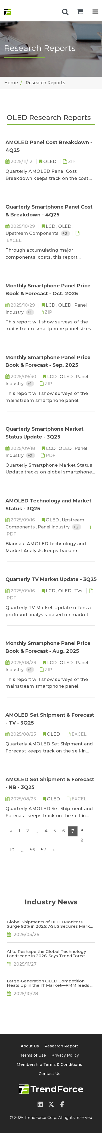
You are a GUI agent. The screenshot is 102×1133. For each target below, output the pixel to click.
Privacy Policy (65, 1055)
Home (11, 82)
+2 (65, 233)
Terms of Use (33, 1055)
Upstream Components (32, 233)
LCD (51, 226)
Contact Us (49, 1073)
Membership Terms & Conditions (49, 1064)
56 (32, 849)
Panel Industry (54, 527)
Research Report (61, 1046)
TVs (79, 590)
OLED (50, 161)
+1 (30, 312)
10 (12, 849)
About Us (30, 1046)
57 (43, 849)
